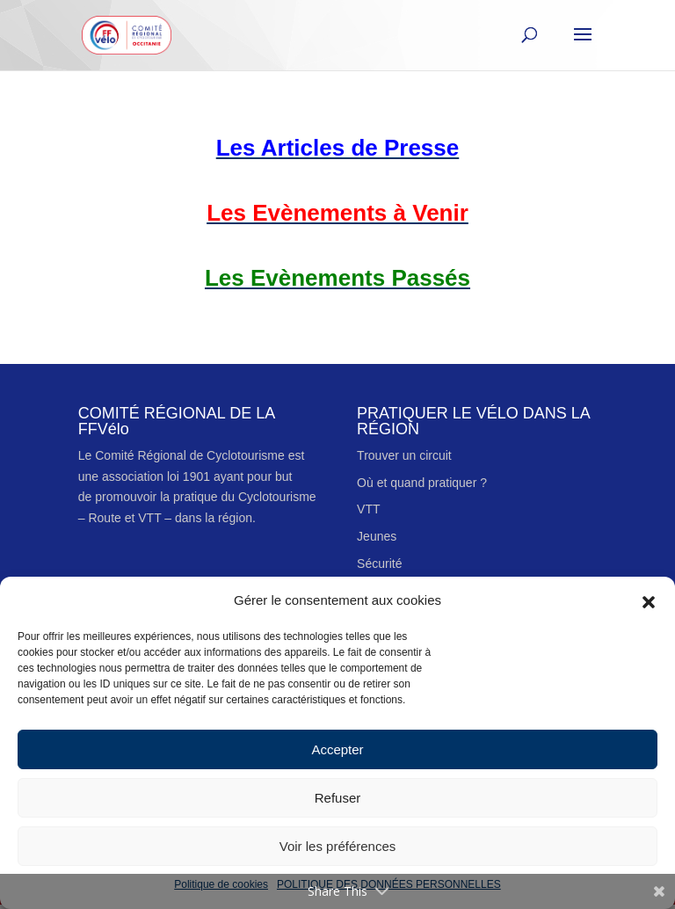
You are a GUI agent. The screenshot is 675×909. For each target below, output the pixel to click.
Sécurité (379, 563)
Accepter (337, 749)
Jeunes (376, 536)
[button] (648, 600)
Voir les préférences (337, 846)
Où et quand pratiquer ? (422, 483)
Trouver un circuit (404, 455)
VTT (368, 509)
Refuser (338, 797)
